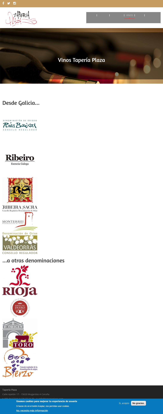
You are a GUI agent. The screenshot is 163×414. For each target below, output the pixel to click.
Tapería (105, 15)
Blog (140, 15)
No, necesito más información (32, 411)
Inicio (93, 15)
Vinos (130, 15)
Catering (118, 15)
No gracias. (138, 404)
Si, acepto (124, 404)
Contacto (153, 15)
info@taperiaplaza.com (51, 398)
